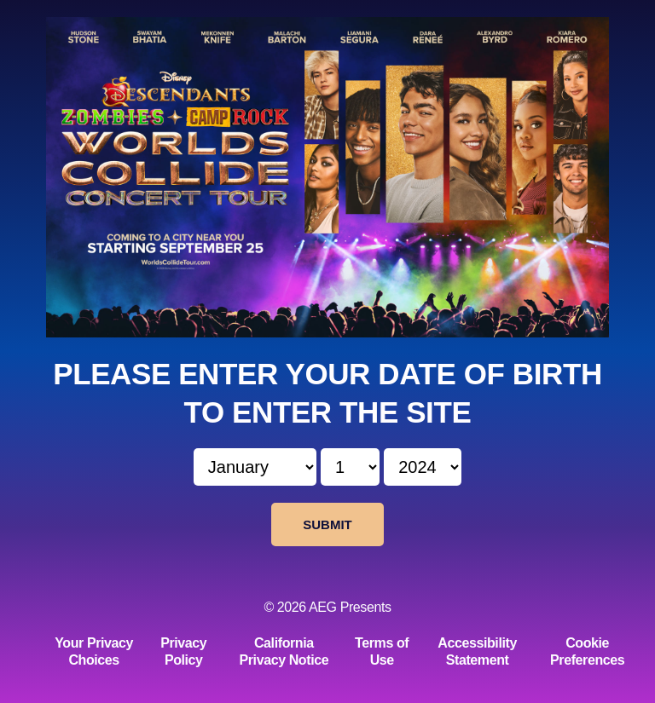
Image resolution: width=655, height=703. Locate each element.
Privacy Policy (183, 651)
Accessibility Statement (477, 651)
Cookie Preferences (587, 651)
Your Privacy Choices (94, 651)
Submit (327, 524)
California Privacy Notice (284, 651)
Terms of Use (382, 651)
